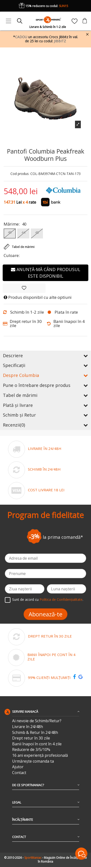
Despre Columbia (45, 375)
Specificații (45, 365)
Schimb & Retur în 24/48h (35, 732)
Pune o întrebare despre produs (45, 385)
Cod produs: (19, 174)
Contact (19, 773)
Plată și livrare (45, 405)
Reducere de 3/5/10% (31, 750)
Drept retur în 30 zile (31, 738)
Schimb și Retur (45, 415)
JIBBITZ (60, 41)
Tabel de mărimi (45, 395)
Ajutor (18, 767)
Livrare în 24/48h (27, 727)
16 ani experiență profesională (40, 755)
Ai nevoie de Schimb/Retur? (36, 721)
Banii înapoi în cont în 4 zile (37, 744)
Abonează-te (45, 614)
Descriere (45, 355)
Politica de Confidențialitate (61, 599)
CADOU (21, 37)
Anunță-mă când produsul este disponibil (45, 272)
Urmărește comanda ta (33, 761)
